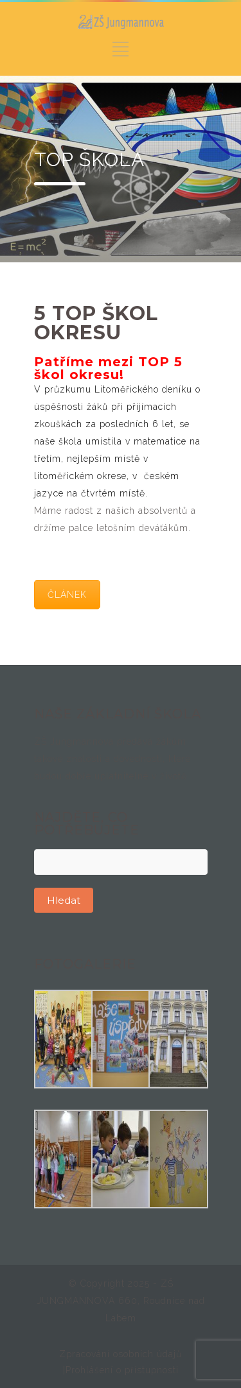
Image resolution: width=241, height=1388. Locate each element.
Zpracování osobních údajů (120, 1354)
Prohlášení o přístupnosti (122, 1370)
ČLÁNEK (67, 594)
